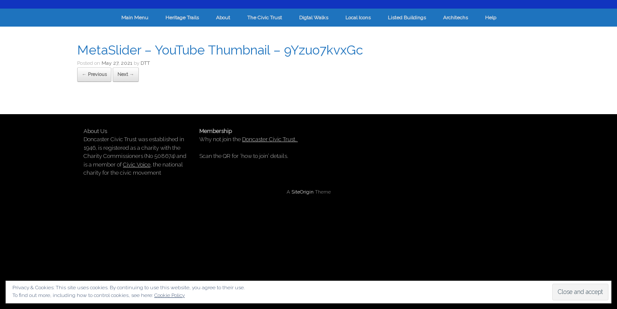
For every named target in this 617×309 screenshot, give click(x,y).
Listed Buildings (407, 18)
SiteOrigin (302, 192)
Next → (125, 74)
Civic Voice (136, 164)
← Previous (94, 74)
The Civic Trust (264, 18)
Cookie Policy (169, 295)
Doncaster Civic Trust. (270, 139)
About (223, 18)
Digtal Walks (313, 18)
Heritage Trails (182, 18)
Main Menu (134, 18)
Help (490, 18)
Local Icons (358, 18)
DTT (145, 63)
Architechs (455, 18)
